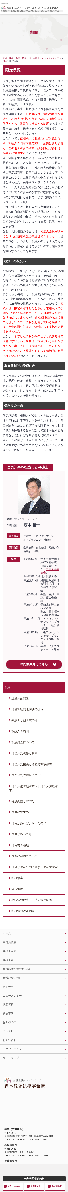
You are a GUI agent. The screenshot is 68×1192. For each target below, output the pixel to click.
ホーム (7, 933)
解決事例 (8, 1013)
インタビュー (11, 1031)
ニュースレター (12, 995)
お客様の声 (9, 1022)
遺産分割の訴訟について (27, 775)
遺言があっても (21, 834)
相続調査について (23, 742)
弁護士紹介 (9, 951)
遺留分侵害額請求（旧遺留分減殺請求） (33, 788)
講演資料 (8, 1004)
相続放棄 (17, 878)
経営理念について (13, 977)
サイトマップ (11, 1057)
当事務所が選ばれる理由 (18, 968)
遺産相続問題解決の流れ (27, 709)
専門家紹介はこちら (34, 664)
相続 (7, 687)
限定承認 (17, 889)
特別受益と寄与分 (23, 801)
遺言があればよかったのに (28, 823)
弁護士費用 (9, 960)
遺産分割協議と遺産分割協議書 (31, 764)
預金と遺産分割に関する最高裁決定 (34, 867)
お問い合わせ (11, 1040)
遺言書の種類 (20, 845)
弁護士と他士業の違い (25, 720)
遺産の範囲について (24, 856)
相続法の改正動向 (23, 911)
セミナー (8, 986)
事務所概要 (9, 942)
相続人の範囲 (20, 731)
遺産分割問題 (20, 698)
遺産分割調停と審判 (24, 753)
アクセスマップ (12, 1048)
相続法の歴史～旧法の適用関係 (31, 899)
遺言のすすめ (20, 812)
